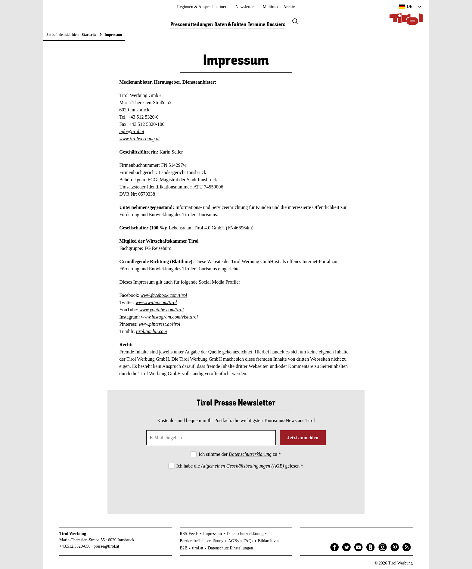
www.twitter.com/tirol (156, 302)
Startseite (89, 35)
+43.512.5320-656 (75, 546)
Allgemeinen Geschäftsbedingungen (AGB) (242, 465)
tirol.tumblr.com (151, 331)
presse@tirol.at (106, 546)
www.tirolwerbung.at (139, 138)
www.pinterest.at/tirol (159, 324)
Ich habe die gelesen (239, 465)
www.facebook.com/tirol (164, 295)
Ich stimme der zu (240, 454)
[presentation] (236, 486)
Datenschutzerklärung (250, 454)
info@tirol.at (131, 131)
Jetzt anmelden (302, 437)
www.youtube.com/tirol (161, 309)
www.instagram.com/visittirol (169, 316)
